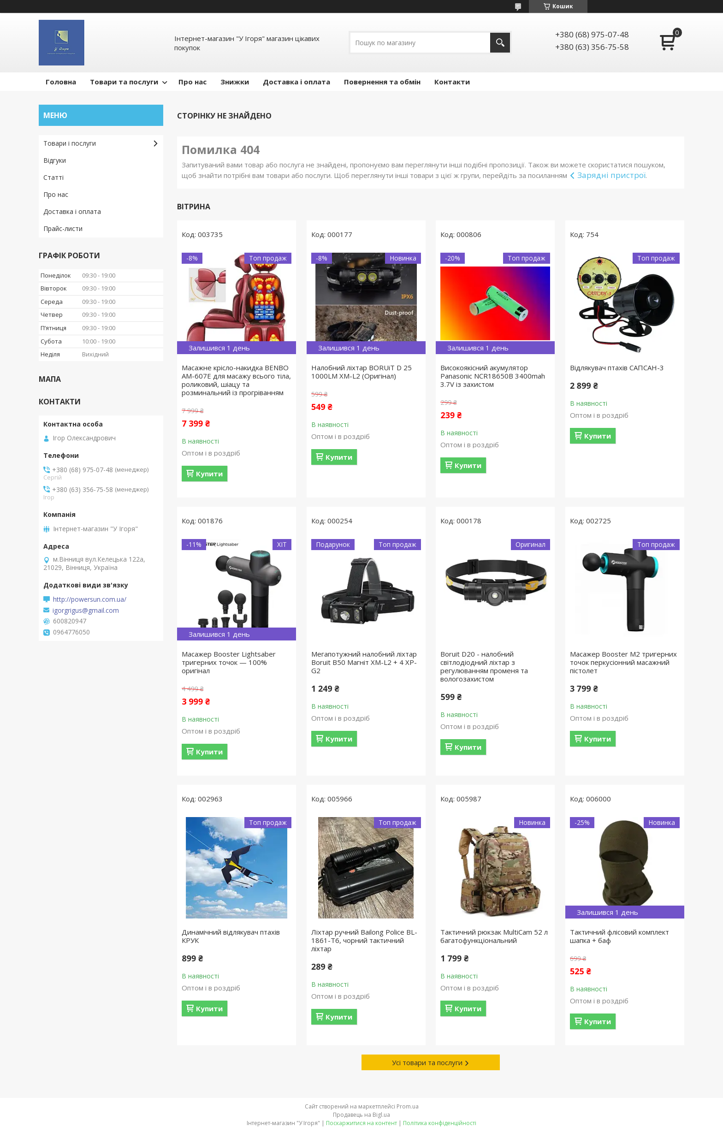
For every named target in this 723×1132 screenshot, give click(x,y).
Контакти (452, 81)
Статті (53, 177)
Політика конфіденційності (439, 1123)
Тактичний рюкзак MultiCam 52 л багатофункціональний (494, 936)
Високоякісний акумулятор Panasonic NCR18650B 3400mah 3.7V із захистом (492, 375)
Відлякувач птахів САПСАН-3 (617, 367)
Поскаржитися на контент (361, 1123)
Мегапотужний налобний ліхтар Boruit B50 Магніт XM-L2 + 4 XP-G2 (364, 662)
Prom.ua (408, 1106)
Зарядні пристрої (611, 175)
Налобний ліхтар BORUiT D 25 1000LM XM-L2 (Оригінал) (361, 371)
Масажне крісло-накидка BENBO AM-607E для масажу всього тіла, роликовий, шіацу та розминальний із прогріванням (236, 380)
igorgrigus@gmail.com (86, 610)
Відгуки (54, 160)
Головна (61, 81)
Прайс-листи (63, 228)
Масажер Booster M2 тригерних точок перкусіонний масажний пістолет (623, 662)
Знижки (234, 81)
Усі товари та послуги (427, 1062)
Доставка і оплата (296, 81)
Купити (209, 473)
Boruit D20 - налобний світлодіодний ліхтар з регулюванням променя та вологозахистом (484, 666)
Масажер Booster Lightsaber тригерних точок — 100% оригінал (229, 662)
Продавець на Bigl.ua (361, 1115)
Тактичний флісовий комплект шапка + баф (619, 936)
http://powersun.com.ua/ (89, 599)
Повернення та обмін (382, 81)
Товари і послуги (69, 143)
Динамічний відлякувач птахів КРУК (231, 936)
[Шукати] (500, 43)
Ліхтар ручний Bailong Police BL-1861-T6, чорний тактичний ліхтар (364, 940)
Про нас (192, 81)
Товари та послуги (124, 81)
